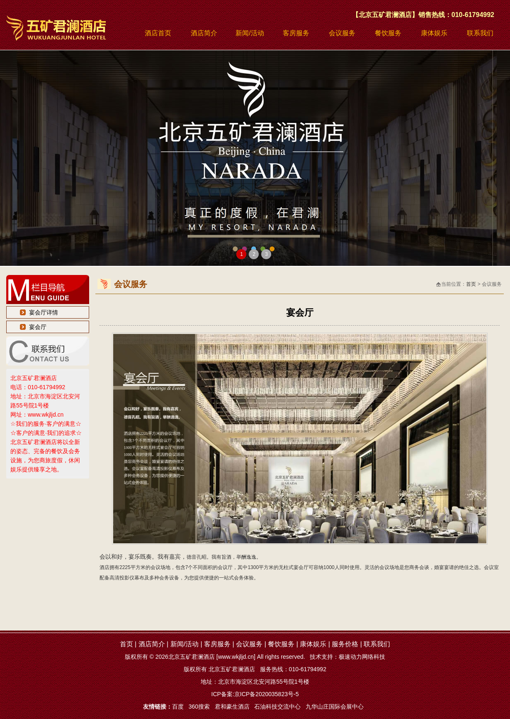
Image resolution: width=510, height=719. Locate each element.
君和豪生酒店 (232, 706)
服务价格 (345, 644)
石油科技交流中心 (277, 706)
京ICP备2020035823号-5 (266, 694)
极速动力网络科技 (362, 656)
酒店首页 (158, 33)
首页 (471, 284)
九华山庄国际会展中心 (335, 706)
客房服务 (296, 33)
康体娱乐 (434, 33)
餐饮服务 (388, 33)
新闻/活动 (250, 33)
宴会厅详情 (43, 312)
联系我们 (480, 33)
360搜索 (199, 706)
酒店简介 (204, 33)
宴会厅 (37, 327)
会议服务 (342, 33)
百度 (178, 706)
